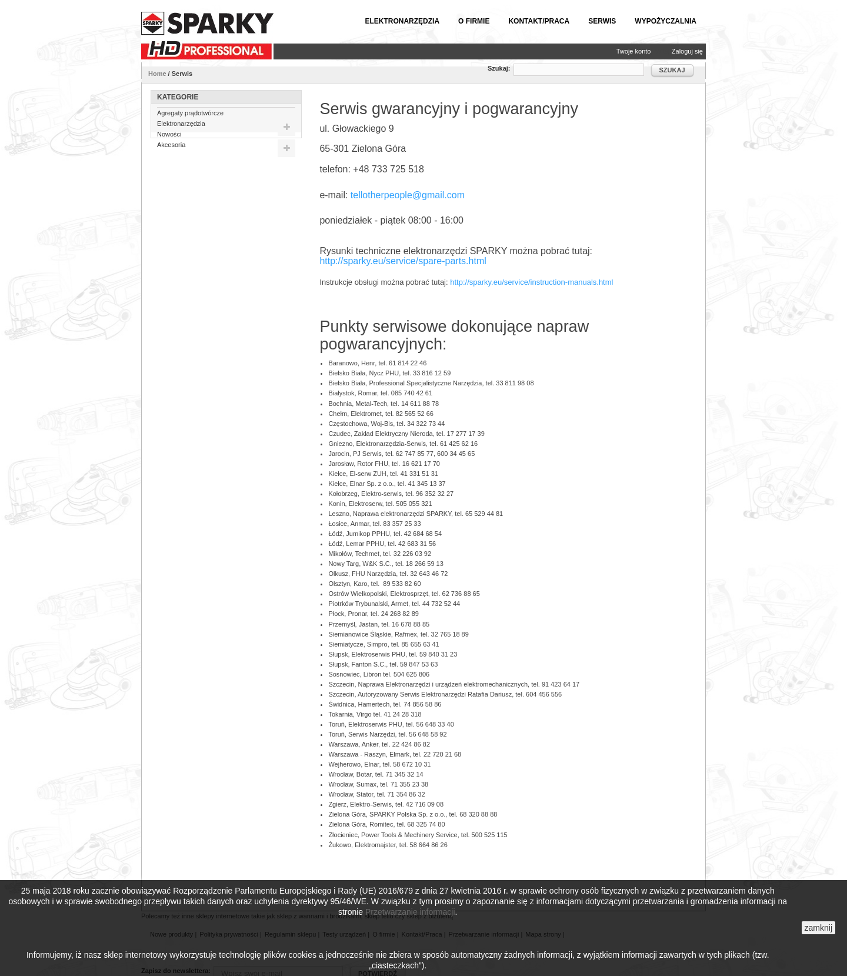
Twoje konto (633, 51)
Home (157, 73)
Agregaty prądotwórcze (190, 117)
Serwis (602, 21)
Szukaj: (499, 68)
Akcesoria (171, 148)
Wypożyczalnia (665, 21)
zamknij (818, 927)
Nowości (169, 138)
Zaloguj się (687, 51)
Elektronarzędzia (402, 21)
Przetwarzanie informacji (410, 912)
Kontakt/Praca (538, 21)
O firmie (473, 21)
